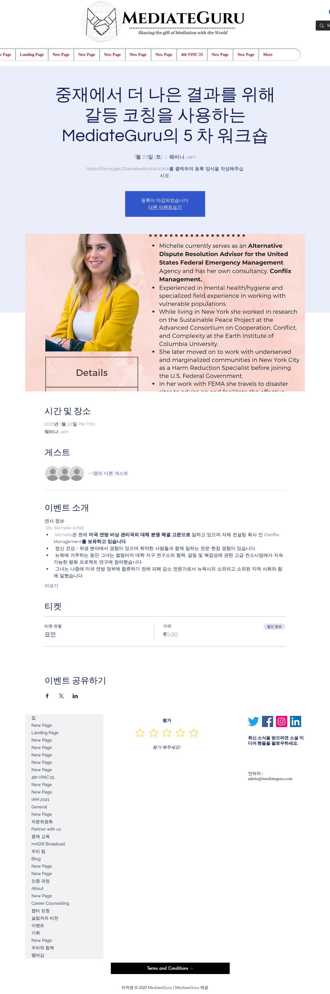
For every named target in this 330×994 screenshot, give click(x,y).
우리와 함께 (42, 947)
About (37, 888)
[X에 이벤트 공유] (61, 696)
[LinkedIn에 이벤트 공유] (75, 696)
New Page (41, 725)
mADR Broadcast (48, 844)
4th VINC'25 (42, 777)
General (39, 806)
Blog (36, 858)
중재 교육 (40, 836)
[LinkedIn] (295, 721)
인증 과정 (40, 881)
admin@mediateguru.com (270, 778)
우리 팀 (38, 851)
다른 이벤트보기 (165, 207)
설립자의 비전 (44, 918)
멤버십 (37, 955)
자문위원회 (42, 821)
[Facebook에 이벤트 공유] (47, 696)
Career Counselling (50, 903)
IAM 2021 (40, 799)
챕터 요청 (40, 910)
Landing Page (45, 732)
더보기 (51, 585)
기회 (35, 933)
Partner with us (46, 829)
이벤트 (37, 925)
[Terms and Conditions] (170, 968)
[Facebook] (267, 721)
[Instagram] (281, 721)
